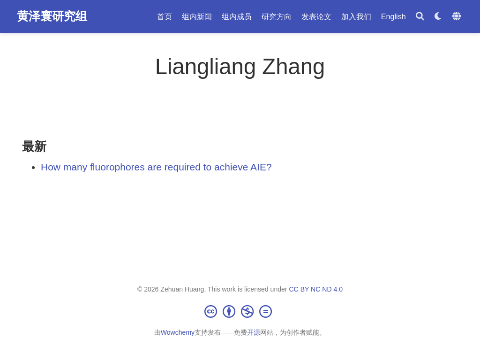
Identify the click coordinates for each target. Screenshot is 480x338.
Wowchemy (178, 332)
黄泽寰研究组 (52, 16)
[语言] (457, 16)
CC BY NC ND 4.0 (316, 289)
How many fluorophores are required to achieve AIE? (156, 166)
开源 (253, 332)
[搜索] (420, 16)
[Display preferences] (438, 16)
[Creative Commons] (240, 311)
